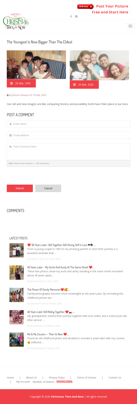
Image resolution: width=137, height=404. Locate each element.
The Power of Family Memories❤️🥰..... (48, 289)
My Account (23, 381)
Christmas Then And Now (67, 396)
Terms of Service (86, 377)
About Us (31, 377)
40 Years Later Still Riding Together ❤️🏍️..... (51, 312)
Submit (20, 188)
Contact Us (114, 377)
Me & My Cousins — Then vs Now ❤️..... (48, 334)
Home (10, 377)
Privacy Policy (57, 377)
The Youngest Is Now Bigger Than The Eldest (39, 41)
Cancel (48, 188)
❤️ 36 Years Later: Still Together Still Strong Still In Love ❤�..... (61, 245)
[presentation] (34, 178)
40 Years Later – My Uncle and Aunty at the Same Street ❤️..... (61, 267)
